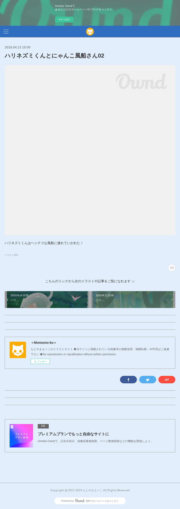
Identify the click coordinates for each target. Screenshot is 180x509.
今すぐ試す (64, 19)
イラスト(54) (11, 255)
